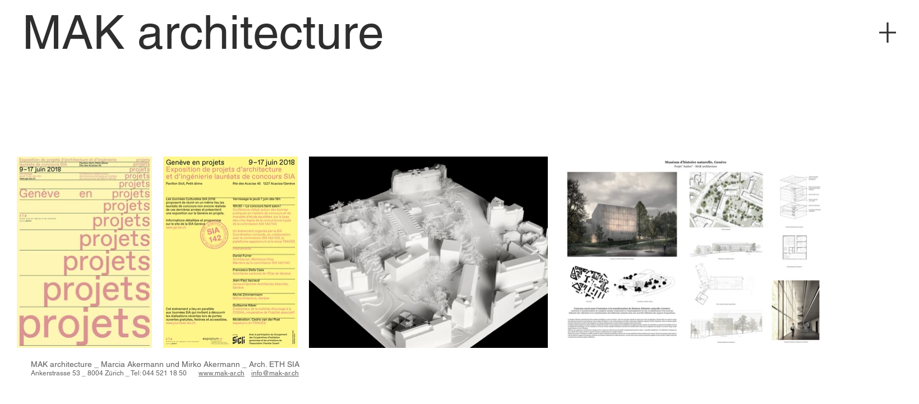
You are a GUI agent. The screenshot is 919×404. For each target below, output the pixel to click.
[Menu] (887, 32)
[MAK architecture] (203, 32)
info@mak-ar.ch (275, 373)
